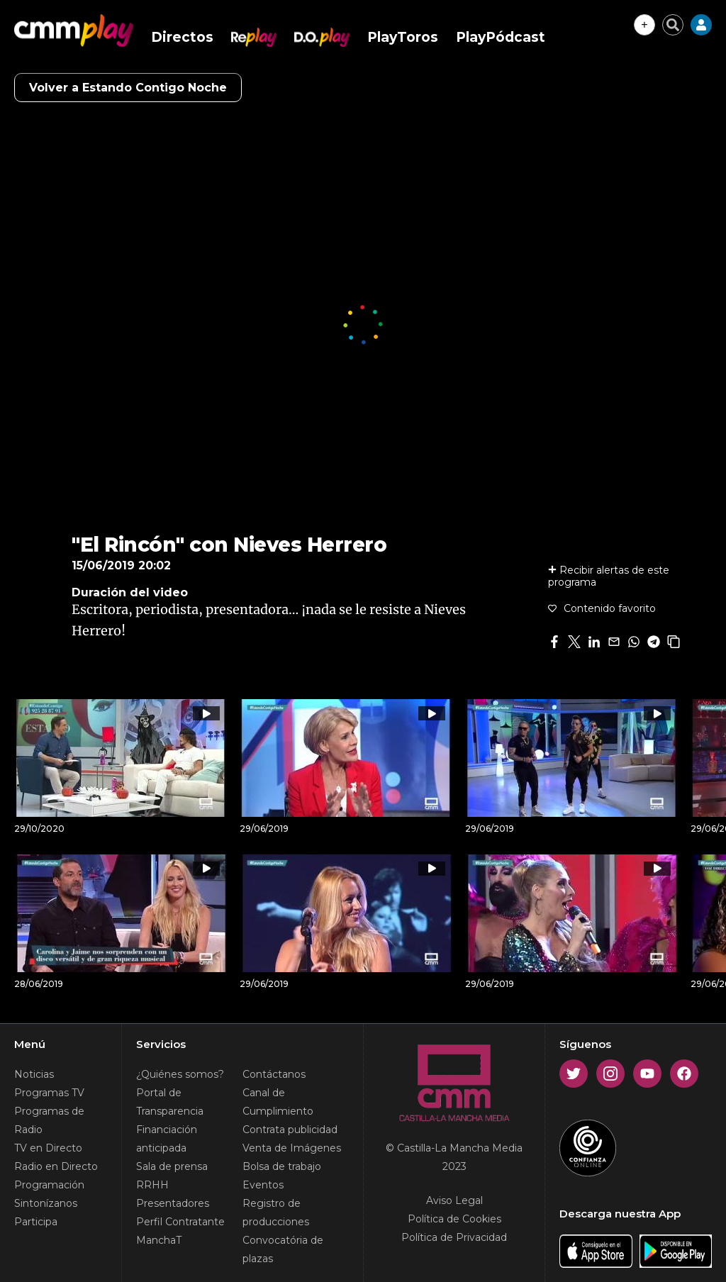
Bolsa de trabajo (281, 1166)
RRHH (152, 1184)
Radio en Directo (56, 1166)
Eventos (263, 1184)
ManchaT (159, 1240)
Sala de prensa (172, 1166)
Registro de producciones (275, 1212)
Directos (182, 37)
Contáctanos (274, 1074)
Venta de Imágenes (291, 1148)
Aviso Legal (454, 1200)
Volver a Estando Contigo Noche (128, 87)
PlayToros (402, 37)
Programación (49, 1184)
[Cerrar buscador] (672, 24)
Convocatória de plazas (282, 1249)
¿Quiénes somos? (180, 1074)
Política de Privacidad (454, 1237)
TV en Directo (48, 1148)
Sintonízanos (45, 1203)
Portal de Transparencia (169, 1101)
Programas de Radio (49, 1120)
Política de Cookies (454, 1219)
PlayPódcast (500, 37)
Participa (35, 1221)
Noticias (34, 1074)
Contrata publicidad (289, 1129)
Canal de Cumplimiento (277, 1101)
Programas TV (49, 1092)
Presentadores (172, 1203)
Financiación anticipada (166, 1138)
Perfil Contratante (180, 1221)
